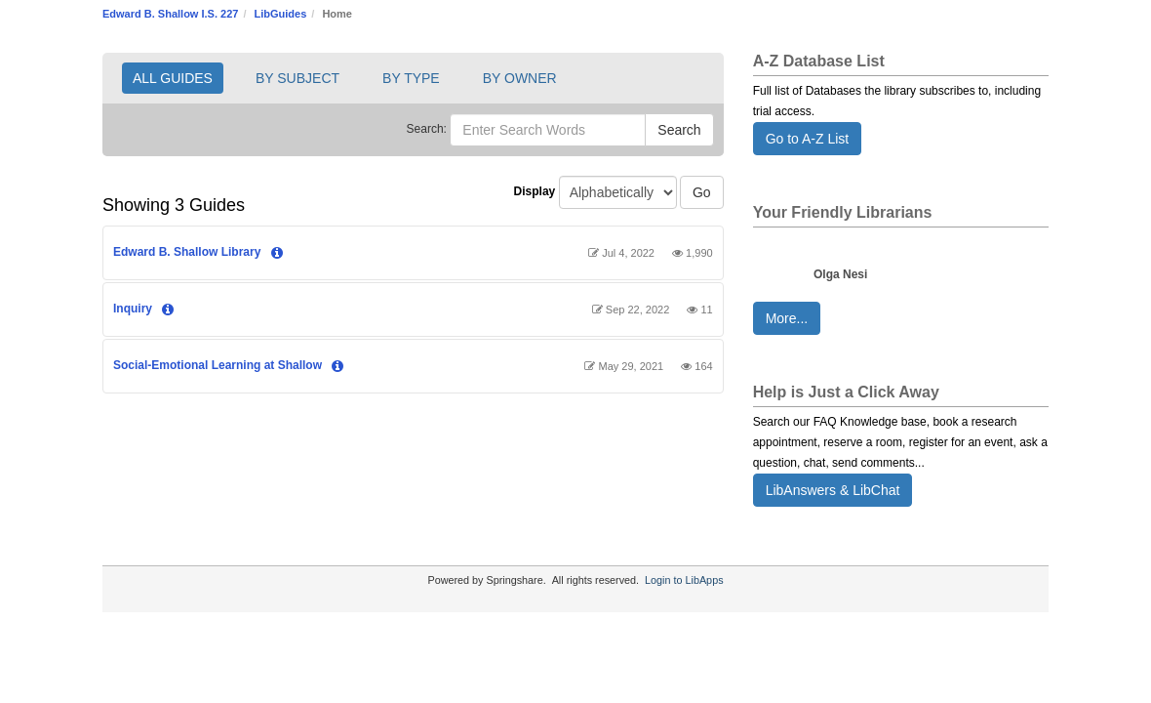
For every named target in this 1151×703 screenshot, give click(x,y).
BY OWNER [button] (520, 78)
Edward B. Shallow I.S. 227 (170, 14)
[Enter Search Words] (548, 129)
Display (535, 191)
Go (702, 192)
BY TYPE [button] (411, 78)
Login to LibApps (684, 580)
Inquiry (132, 308)
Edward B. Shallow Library (186, 252)
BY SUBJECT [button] (297, 78)
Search (678, 130)
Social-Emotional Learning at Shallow (217, 365)
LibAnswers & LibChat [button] (833, 490)
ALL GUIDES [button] (173, 78)
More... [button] (787, 318)
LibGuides (281, 14)
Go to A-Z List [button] (808, 138)
